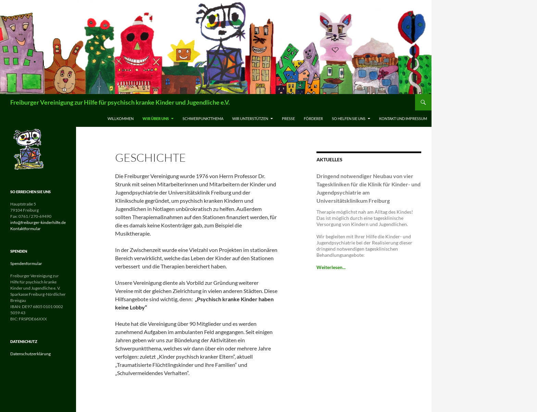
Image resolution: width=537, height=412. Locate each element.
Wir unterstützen (250, 118)
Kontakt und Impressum (403, 118)
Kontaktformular (25, 228)
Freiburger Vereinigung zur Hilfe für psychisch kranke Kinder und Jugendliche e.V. (120, 102)
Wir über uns (155, 118)
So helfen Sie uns (348, 118)
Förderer (313, 118)
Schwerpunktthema (203, 118)
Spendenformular (26, 263)
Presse (288, 118)
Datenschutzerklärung (30, 353)
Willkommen (121, 118)
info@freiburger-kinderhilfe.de (38, 222)
